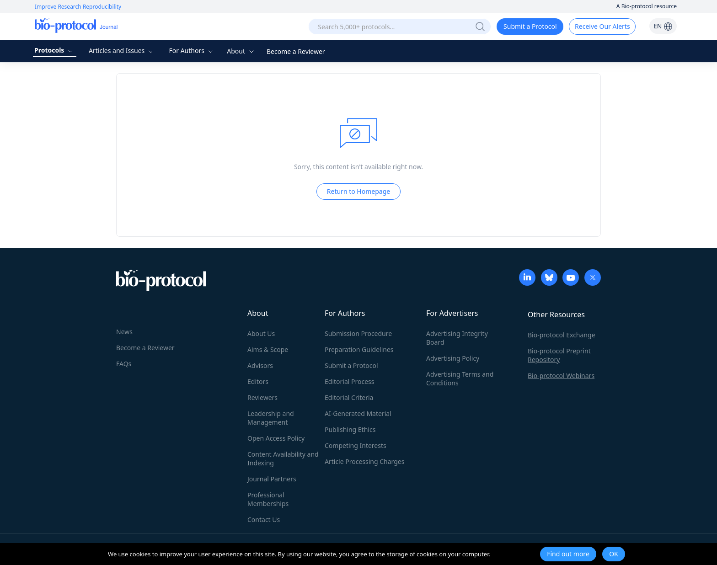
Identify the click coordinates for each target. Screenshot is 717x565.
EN (663, 25)
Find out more (568, 553)
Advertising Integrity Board (457, 337)
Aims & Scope (267, 349)
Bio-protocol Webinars (561, 375)
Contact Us (263, 519)
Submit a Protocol (530, 26)
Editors (257, 381)
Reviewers (262, 397)
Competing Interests (355, 445)
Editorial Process (350, 381)
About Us (261, 333)
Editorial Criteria (349, 397)
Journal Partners (271, 478)
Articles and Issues (122, 50)
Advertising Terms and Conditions (459, 378)
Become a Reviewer (296, 51)
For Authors (192, 50)
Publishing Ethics (350, 429)
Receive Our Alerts (602, 26)
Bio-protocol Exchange (561, 334)
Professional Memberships (268, 499)
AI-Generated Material (358, 413)
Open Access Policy (276, 438)
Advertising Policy (452, 358)
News (124, 331)
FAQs (123, 363)
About (241, 51)
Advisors (260, 365)
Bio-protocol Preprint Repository (559, 355)
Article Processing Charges (364, 461)
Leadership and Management (270, 417)
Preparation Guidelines (359, 349)
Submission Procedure (358, 333)
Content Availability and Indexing (283, 458)
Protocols (54, 50)
